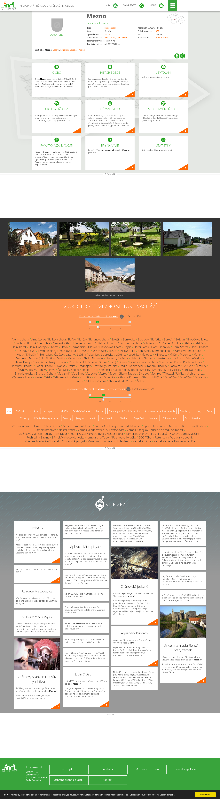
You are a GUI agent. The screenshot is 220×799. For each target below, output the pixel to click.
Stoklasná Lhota (46, 373)
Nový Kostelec (58, 362)
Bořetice (156, 339)
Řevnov (22, 370)
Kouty (20, 354)
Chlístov (100, 343)
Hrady (198, 411)
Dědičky (200, 343)
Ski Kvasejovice (115, 430)
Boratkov (143, 339)
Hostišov (22, 351)
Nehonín (136, 358)
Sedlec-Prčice (90, 370)
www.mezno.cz (162, 37)
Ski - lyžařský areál (81, 411)
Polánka (60, 366)
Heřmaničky (78, 347)
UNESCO (63, 411)
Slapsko (133, 370)
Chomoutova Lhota (130, 343)
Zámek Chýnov (142, 441)
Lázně (92, 418)
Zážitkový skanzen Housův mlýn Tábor (43, 434)
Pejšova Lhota (149, 362)
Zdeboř (90, 381)
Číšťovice (164, 343)
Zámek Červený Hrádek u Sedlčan (175, 441)
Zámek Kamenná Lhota (77, 426)
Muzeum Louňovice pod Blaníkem (109, 441)
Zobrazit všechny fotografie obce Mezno (110, 295)
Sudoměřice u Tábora (123, 373)
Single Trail (139, 418)
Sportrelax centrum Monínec (162, 426)
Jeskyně (80, 418)
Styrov (103, 373)
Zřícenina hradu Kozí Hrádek (42, 441)
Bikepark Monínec (130, 426)
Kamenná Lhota (162, 351)
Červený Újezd (84, 343)
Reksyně (188, 366)
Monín (198, 354)
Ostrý (112, 362)
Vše (9, 411)
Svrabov (144, 373)
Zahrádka (200, 377)
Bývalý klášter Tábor (110, 434)
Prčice (71, 366)
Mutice (61, 358)
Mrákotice (48, 358)
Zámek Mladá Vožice (91, 430)
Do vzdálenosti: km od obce (98, 316)
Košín (199, 351)
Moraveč (34, 358)
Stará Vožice (172, 370)
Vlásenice (60, 377)
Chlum (111, 343)
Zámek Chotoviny (105, 426)
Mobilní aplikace (186, 769)
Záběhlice (109, 377)
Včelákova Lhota (22, 377)
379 (157, 31)
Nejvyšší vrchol (107, 418)
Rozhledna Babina (38, 437)
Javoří (41, 351)
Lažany (56, 50)
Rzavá (51, 370)
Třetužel (168, 373)
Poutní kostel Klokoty (83, 434)
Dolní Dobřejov (38, 347)
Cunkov (176, 343)
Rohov (42, 370)
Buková (31, 343)
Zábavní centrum (171, 418)
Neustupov (162, 358)
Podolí (49, 366)
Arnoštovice (38, 339)
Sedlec (75, 370)
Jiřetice (113, 351)
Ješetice (85, 351)
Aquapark (49, 411)
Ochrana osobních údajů (68, 779)
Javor (32, 351)
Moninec (21, 358)
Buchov (20, 343)
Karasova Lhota (184, 351)
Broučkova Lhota (197, 339)
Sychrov (156, 373)
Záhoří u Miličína (151, 377)
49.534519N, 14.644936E (116, 37)
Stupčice (73, 50)
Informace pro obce (147, 769)
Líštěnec (121, 354)
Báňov (72, 339)
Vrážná (73, 377)
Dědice (188, 343)
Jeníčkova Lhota (68, 351)
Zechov (101, 381)
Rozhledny (185, 411)
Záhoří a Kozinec (128, 377)
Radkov (162, 366)
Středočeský (110, 28)
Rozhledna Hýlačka (124, 437)
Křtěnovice (45, 354)
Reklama (108, 769)
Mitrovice (64, 50)
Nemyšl (148, 358)
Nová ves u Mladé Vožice (187, 358)
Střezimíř (64, 373)
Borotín (168, 339)
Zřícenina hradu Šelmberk (167, 430)
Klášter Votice (67, 430)
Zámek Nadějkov (137, 430)
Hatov (64, 347)
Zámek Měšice (190, 434)
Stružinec (78, 373)
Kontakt (108, 779)
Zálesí (79, 381)
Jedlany (51, 351)
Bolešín (116, 339)
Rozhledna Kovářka (194, 426)
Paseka (133, 362)
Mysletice (73, 358)
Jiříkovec (125, 351)
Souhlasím (205, 794)
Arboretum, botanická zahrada (160, 411)
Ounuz (123, 362)
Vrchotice (85, 377)
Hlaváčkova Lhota (110, 347)
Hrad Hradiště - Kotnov (164, 434)
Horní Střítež (180, 347)
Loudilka (134, 354)
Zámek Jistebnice (45, 430)
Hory (194, 347)
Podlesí (28, 366)
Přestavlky (99, 366)
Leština (81, 354)
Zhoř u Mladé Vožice (121, 381)
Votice (107, 34)
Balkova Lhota (57, 339)
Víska (48, 377)
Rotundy (67, 418)
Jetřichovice (100, 351)
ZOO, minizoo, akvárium (27, 411)
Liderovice (107, 354)
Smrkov (157, 370)
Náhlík (86, 358)
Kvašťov (59, 354)
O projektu (68, 769)
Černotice (45, 343)
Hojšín (127, 347)
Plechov (17, 366)
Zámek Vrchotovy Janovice (68, 437)
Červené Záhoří (62, 343)
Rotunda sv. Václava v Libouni (173, 437)
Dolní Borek (19, 347)
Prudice (113, 366)
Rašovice (175, 366)
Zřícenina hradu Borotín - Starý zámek (36, 426)
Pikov (177, 362)
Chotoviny (150, 343)
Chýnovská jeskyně (73, 441)
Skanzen (100, 411)
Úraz (201, 373)
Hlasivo (92, 347)
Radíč (123, 366)
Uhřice (180, 373)
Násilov (124, 358)
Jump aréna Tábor (98, 437)
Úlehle (191, 373)
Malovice (147, 354)
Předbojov (84, 366)
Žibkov (140, 381)
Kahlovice (144, 351)
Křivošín (31, 354)
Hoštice (203, 347)
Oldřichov (75, 362)
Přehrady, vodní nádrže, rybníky (124, 411)
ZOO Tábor (145, 437)
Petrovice (166, 362)
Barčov (82, 339)
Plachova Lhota (192, 362)
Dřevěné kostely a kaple (46, 418)
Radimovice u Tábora (142, 366)
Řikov (32, 370)
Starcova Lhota (191, 370)
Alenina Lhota (20, 339)
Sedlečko (106, 370)
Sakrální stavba (192, 418)
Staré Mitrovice (24, 373)
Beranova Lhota (99, 339)
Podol (39, 366)
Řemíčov (200, 366)
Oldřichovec (90, 362)
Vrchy (97, 377)
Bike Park (124, 418)
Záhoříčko (170, 377)
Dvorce (54, 347)
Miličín (174, 354)
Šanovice (63, 370)
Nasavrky (97, 358)
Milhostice (161, 354)
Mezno (96, 16)
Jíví (134, 351)
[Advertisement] (110, 196)
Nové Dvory (23, 362)
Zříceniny (24, 418)
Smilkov (145, 370)
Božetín (180, 339)
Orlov (103, 362)
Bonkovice (129, 339)
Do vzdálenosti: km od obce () (95, 389)
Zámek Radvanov (136, 434)
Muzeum (153, 418)
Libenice (93, 354)
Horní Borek (141, 347)
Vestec (82, 50)
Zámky (210, 411)
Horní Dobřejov (160, 347)
